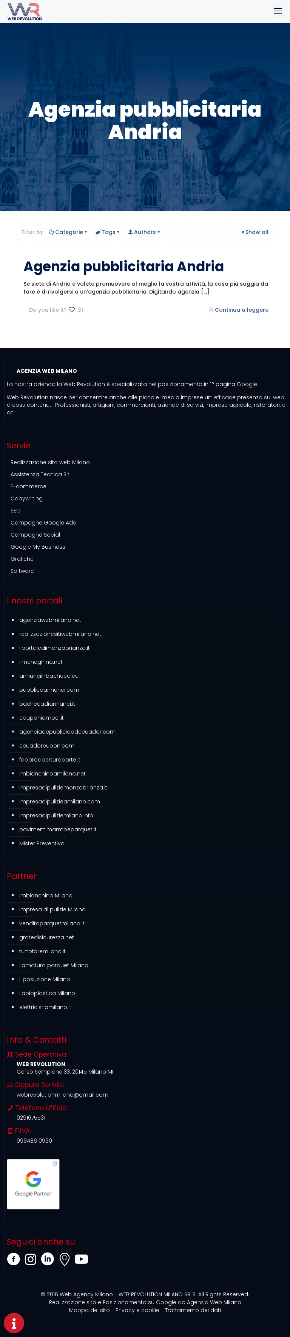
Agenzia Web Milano (145, 1302)
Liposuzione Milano (44, 979)
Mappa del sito (89, 1310)
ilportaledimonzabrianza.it (54, 648)
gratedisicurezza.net (46, 937)
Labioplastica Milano (47, 993)
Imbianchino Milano (45, 895)
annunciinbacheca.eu (49, 676)
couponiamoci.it (41, 718)
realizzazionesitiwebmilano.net (60, 634)
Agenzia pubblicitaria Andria (123, 266)
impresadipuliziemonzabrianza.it (63, 787)
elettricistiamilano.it (45, 1007)
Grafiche (22, 559)
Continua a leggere (241, 310)
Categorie (68, 232)
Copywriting (27, 498)
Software (22, 571)
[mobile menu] (277, 11)
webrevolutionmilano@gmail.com (62, 1095)
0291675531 (31, 1118)
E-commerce (28, 486)
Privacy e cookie (137, 1310)
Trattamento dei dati (193, 1310)
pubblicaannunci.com (49, 690)
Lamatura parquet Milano (53, 965)
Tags (108, 232)
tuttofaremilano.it (42, 951)
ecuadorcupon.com (46, 745)
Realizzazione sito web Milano (50, 462)
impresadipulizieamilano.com (59, 801)
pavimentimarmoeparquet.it (58, 829)
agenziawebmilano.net (50, 620)
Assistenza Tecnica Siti (41, 474)
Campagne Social (35, 534)
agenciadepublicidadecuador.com (67, 731)
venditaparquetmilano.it (52, 923)
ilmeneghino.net (41, 662)
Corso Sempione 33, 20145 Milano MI (65, 1071)
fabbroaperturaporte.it (49, 759)
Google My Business (38, 547)
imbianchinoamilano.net (52, 773)
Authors (144, 232)
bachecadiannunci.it (47, 704)
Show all (254, 232)
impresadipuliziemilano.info (56, 815)
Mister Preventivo (42, 843)
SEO (16, 510)
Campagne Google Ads (43, 522)
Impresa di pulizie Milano (52, 909)
